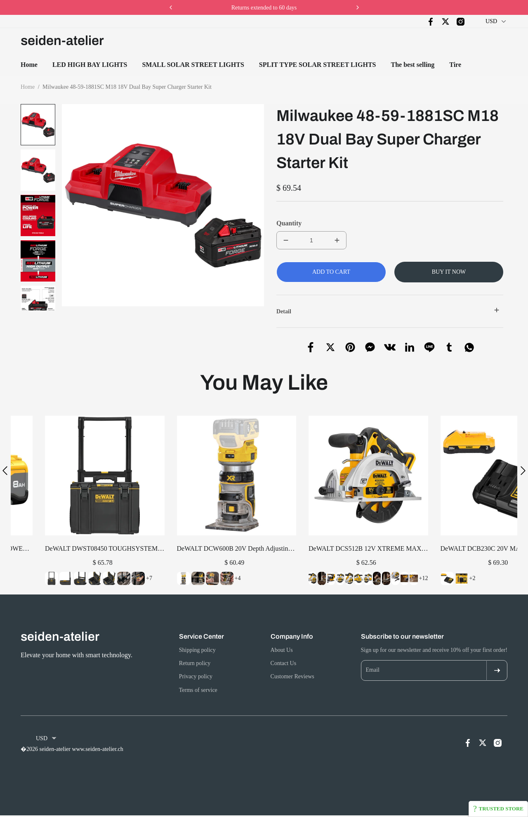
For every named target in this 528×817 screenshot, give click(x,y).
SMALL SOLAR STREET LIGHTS (193, 64)
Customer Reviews (292, 677)
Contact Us (284, 663)
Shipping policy (197, 650)
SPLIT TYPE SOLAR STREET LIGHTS (317, 64)
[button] (38, 315)
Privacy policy (195, 677)
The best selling (412, 64)
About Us (282, 650)
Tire (455, 64)
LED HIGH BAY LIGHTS (89, 64)
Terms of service (198, 690)
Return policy (195, 663)
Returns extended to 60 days (264, 8)
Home (29, 64)
